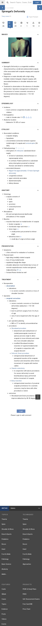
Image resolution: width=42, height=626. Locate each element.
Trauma (4, 519)
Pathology (5, 559)
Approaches (27, 564)
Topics (4, 604)
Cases (4, 599)
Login (37, 2)
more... (4, 574)
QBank (4, 594)
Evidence (5, 609)
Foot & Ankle (6, 554)
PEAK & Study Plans (29, 589)
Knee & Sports (6, 534)
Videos (4, 619)
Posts (4, 614)
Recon (4, 544)
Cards (4, 589)
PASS (24, 594)
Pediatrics (5, 539)
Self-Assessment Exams (31, 599)
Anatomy (5, 569)
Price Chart (26, 609)
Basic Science (6, 564)
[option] (20, 47)
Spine (3, 524)
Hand (3, 549)
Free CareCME (27, 604)
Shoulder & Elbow (8, 529)
